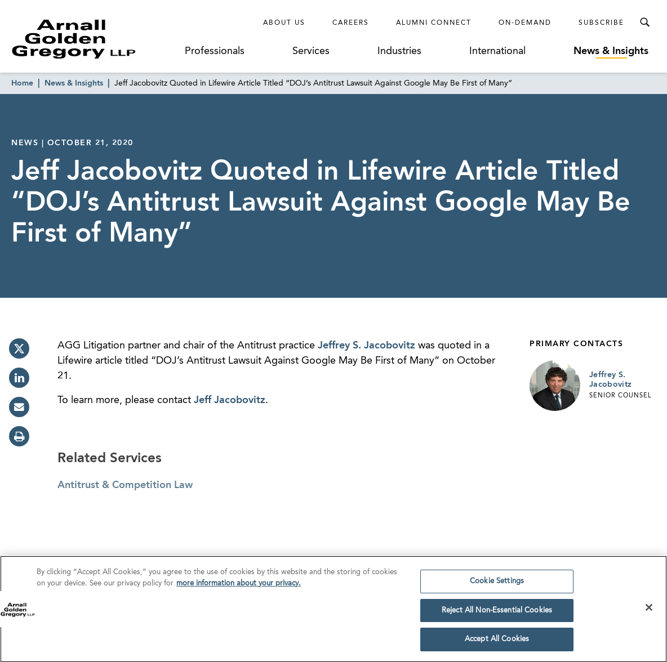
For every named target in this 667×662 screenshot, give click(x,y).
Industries (399, 51)
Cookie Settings (497, 584)
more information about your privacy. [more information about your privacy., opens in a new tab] (238, 587)
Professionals (214, 51)
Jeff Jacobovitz (229, 400)
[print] (19, 436)
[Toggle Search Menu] (644, 22)
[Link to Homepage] (94, 39)
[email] (19, 407)
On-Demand (525, 23)
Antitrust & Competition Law (125, 485)
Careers (350, 23)
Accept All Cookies (497, 643)
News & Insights (610, 51)
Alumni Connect (434, 23)
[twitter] (19, 348)
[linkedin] (19, 378)
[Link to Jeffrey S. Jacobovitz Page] (555, 385)
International (497, 51)
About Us (284, 23)
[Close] (649, 610)
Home (22, 83)
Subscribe (601, 23)
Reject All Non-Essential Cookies (497, 614)
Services (311, 51)
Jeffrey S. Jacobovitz (366, 346)
